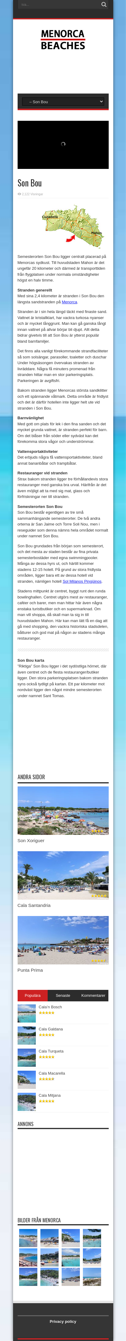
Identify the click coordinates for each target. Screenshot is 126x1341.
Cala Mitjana (50, 1095)
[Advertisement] (66, 71)
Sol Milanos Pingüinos (82, 581)
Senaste (63, 995)
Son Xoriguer (31, 840)
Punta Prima (30, 970)
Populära (32, 995)
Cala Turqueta (51, 1051)
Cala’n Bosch (50, 1007)
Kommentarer (93, 995)
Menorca (69, 302)
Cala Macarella (52, 1073)
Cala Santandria (34, 905)
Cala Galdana (51, 1029)
